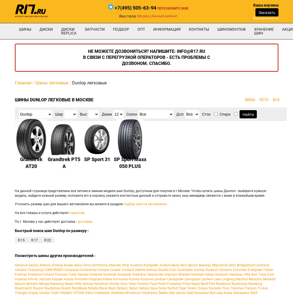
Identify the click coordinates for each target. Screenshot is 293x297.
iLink (270, 274)
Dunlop (199, 270)
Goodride (109, 274)
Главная (23, 82)
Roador (38, 288)
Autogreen (151, 265)
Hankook (221, 274)
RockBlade (79, 288)
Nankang (57, 284)
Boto (232, 265)
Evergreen (255, 270)
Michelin (32, 284)
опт (141, 29)
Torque (202, 288)
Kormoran (120, 279)
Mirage (44, 284)
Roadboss (223, 284)
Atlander (115, 265)
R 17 (34, 240)
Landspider (175, 279)
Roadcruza (240, 284)
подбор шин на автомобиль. (146, 204)
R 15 (21, 240)
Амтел (181, 293)
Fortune (48, 274)
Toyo (226, 288)
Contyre (103, 270)
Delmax (151, 270)
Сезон (131, 114)
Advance (21, 265)
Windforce (132, 293)
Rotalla (93, 288)
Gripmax (170, 274)
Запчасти (95, 29)
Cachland (262, 265)
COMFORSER (53, 270)
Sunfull (172, 288)
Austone (136, 265)
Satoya (144, 288)
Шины (25, 29)
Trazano (250, 288)
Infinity (33, 279)
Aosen (68, 265)
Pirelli (162, 284)
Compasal (71, 270)
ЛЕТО (264, 100)
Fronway (61, 274)
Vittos (89, 293)
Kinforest (81, 279)
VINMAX (65, 293)
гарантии (77, 213)
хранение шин (264, 31)
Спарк (225, 114)
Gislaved (96, 274)
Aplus (78, 265)
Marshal (242, 279)
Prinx (186, 284)
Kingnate (95, 279)
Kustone (147, 279)
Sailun (133, 288)
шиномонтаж (231, 29)
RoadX (66, 288)
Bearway (205, 265)
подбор (121, 29)
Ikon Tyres (258, 274)
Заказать (266, 12)
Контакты (199, 29)
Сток (206, 114)
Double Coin (167, 270)
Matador (269, 279)
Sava (154, 288)
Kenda (68, 279)
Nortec (115, 284)
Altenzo (45, 265)
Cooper (115, 270)
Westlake (117, 293)
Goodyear (124, 274)
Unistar (44, 293)
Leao (217, 279)
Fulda (72, 274)
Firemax (21, 274)
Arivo (87, 265)
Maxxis (20, 284)
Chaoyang (35, 270)
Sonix (162, 288)
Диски (46, 29)
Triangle (21, 293)
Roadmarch (23, 288)
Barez (176, 265)
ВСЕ (276, 100)
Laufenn (207, 279)
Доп (180, 114)
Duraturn (212, 270)
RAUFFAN (208, 284)
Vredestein (102, 293)
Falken (268, 270)
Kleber (107, 279)
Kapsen (57, 279)
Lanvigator (192, 279)
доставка (85, 222)
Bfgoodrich (220, 265)
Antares (57, 265)
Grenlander (155, 274)
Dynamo (226, 270)
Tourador (215, 288)
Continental (88, 270)
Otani (132, 284)
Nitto (78, 284)
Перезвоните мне (173, 8)
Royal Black (107, 288)
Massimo (255, 279)
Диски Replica (68, 31)
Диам (107, 114)
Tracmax (237, 288)
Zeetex (163, 293)
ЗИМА (249, 100)
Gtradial (184, 274)
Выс (83, 114)
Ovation (143, 284)
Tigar (182, 288)
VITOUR (78, 293)
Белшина (202, 293)
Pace (153, 284)
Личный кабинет (164, 16)
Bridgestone (245, 265)
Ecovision (240, 270)
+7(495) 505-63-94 (135, 8)
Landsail (160, 279)
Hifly (247, 274)
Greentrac (139, 274)
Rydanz (122, 288)
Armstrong (100, 265)
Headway (236, 274)
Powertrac (174, 284)
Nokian (88, 284)
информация (167, 29)
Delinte (140, 270)
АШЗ (190, 293)
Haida (209, 274)
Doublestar (185, 270)
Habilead (197, 274)
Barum (193, 265)
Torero (192, 288)
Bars (184, 265)
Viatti (55, 293)
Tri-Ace (263, 288)
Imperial (21, 279)
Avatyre (165, 265)
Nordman (102, 284)
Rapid (195, 284)
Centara (21, 270)
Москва (143, 16)
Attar (125, 265)
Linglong (228, 279)
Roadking (255, 284)
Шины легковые (51, 82)
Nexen (69, 284)
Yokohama (149, 293)
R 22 (47, 240)
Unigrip (33, 293)
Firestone (34, 274)
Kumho (134, 279)
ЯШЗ (253, 293)
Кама (228, 293)
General (83, 274)
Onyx (124, 284)
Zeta (172, 293)
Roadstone (52, 288)
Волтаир (216, 293)
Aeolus (34, 265)
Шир (59, 114)
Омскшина (241, 293)
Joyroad (45, 279)
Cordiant (127, 270)
